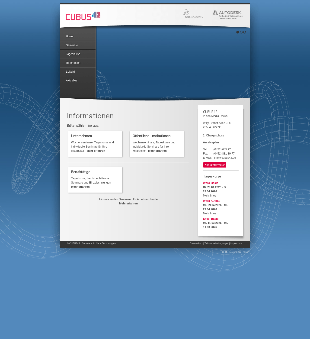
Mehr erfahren (128, 203)
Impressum (236, 243)
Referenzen (73, 63)
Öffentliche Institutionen (151, 136)
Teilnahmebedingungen (216, 243)
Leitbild (70, 71)
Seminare (72, 45)
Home (70, 36)
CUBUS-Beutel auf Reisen (235, 252)
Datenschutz (196, 243)
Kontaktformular (215, 165)
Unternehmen (81, 136)
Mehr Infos (209, 195)
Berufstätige (80, 172)
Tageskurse (73, 54)
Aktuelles (71, 80)
